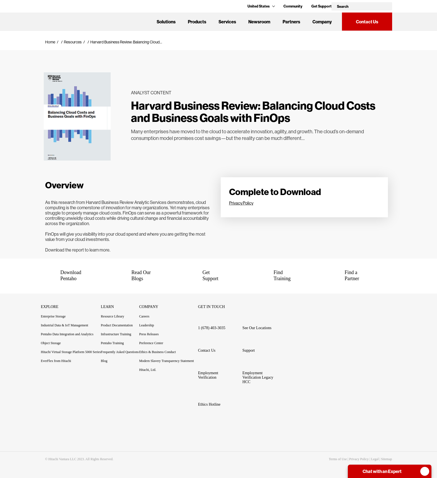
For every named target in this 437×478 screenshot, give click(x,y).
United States (261, 6)
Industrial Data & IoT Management (64, 325)
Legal (374, 459)
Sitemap (386, 459)
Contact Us (367, 21)
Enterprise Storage (53, 316)
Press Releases (149, 334)
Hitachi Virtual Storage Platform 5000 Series (71, 352)
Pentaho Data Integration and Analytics (67, 334)
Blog (104, 361)
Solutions (166, 21)
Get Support (321, 6)
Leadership (146, 325)
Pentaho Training (115, 343)
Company (322, 21)
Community (292, 6)
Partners (291, 21)
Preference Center (151, 343)
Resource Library (112, 316)
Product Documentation (120, 325)
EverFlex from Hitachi (56, 361)
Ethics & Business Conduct (157, 352)
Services (227, 21)
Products (197, 21)
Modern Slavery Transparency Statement (166, 361)
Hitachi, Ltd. (147, 370)
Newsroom (259, 21)
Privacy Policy (241, 203)
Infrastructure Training (116, 334)
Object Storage (51, 343)
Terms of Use (338, 459)
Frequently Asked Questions (120, 352)
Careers (144, 316)
